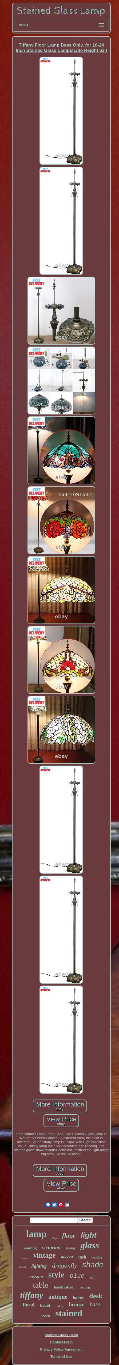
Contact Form (61, 1342)
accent (67, 1256)
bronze (77, 1304)
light (89, 1235)
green (45, 1316)
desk (96, 1296)
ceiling (59, 1306)
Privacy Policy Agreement (61, 1349)
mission (35, 1276)
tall (92, 1277)
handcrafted (63, 1287)
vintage (44, 1255)
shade (93, 1264)
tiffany (31, 1295)
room (22, 1267)
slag (54, 1237)
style (56, 1274)
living (70, 1248)
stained (68, 1313)
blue (77, 1276)
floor (69, 1235)
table (40, 1284)
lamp (36, 1234)
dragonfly (64, 1265)
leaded (45, 1305)
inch (82, 1257)
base (95, 1304)
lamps (78, 1297)
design (24, 1258)
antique (58, 1296)
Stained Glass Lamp (61, 1335)
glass (89, 1245)
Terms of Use (61, 1357)
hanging (84, 1287)
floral (28, 1304)
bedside (97, 1257)
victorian (51, 1247)
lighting (39, 1266)
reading (30, 1248)
